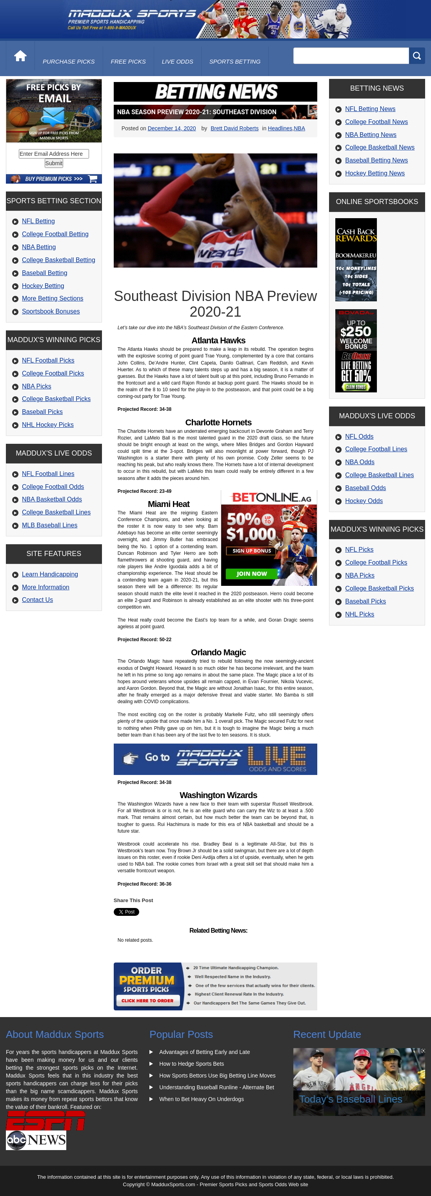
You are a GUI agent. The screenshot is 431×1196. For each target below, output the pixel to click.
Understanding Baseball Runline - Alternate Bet (216, 1087)
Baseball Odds (365, 488)
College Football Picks (53, 373)
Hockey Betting (43, 286)
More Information (45, 587)
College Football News (376, 122)
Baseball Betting (44, 273)
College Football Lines (376, 449)
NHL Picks (359, 614)
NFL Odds (359, 436)
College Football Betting (55, 234)
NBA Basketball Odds (52, 499)
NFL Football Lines (48, 473)
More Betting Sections (53, 298)
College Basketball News (380, 147)
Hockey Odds (364, 501)
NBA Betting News (370, 134)
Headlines (280, 128)
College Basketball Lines (56, 512)
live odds (177, 61)
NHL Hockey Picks (48, 424)
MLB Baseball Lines (49, 525)
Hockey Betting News (375, 173)
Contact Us (37, 599)
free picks (128, 61)
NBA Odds (360, 462)
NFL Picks (359, 549)
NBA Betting (39, 247)
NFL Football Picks (48, 360)
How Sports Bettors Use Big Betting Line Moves (217, 1075)
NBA (299, 128)
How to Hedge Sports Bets (191, 1064)
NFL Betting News (370, 109)
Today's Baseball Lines (351, 1099)
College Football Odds (53, 486)
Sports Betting (235, 61)
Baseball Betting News (376, 160)
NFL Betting (38, 221)
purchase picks (69, 61)
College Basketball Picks (56, 399)
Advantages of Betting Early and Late (204, 1052)
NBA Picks (36, 386)
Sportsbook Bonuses (51, 311)
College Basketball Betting (58, 260)
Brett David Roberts (234, 128)
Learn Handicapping (50, 574)
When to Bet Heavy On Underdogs (201, 1099)
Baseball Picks (42, 411)
